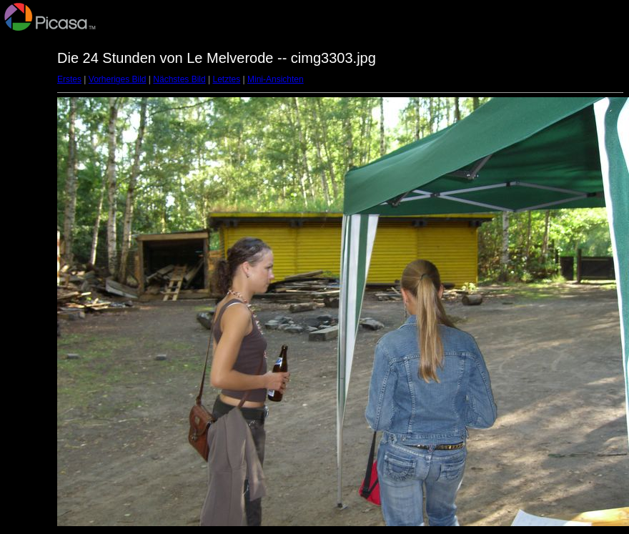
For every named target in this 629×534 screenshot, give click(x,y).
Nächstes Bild (179, 79)
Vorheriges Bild (118, 79)
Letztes (227, 79)
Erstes (69, 79)
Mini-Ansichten (275, 79)
